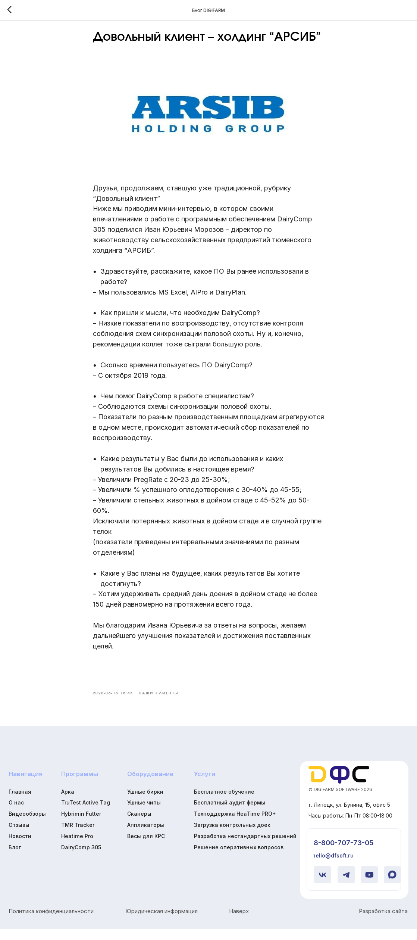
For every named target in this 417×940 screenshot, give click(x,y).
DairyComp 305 (81, 858)
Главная (20, 802)
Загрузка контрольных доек (232, 835)
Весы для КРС (146, 847)
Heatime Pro (77, 847)
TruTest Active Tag (85, 813)
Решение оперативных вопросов (238, 858)
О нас (16, 813)
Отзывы (19, 835)
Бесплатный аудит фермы (229, 813)
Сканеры (139, 825)
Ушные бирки (145, 802)
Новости (20, 847)
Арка (67, 802)
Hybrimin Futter (81, 825)
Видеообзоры (27, 825)
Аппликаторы (145, 835)
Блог (15, 858)
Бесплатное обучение (224, 802)
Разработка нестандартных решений (245, 847)
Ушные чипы (144, 813)
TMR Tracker (77, 835)
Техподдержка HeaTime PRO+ (235, 825)
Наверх (239, 922)
